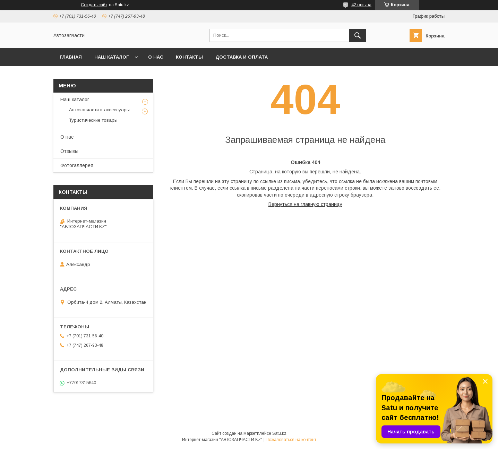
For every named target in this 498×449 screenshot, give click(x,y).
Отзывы (69, 151)
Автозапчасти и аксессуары (99, 109)
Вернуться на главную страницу (305, 204)
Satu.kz (279, 433)
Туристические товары (93, 120)
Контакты (189, 57)
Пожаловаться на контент (291, 439)
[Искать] (357, 35)
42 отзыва (361, 4)
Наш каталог (111, 57)
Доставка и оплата (241, 57)
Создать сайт (94, 4)
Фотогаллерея (76, 165)
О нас (155, 57)
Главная (71, 57)
